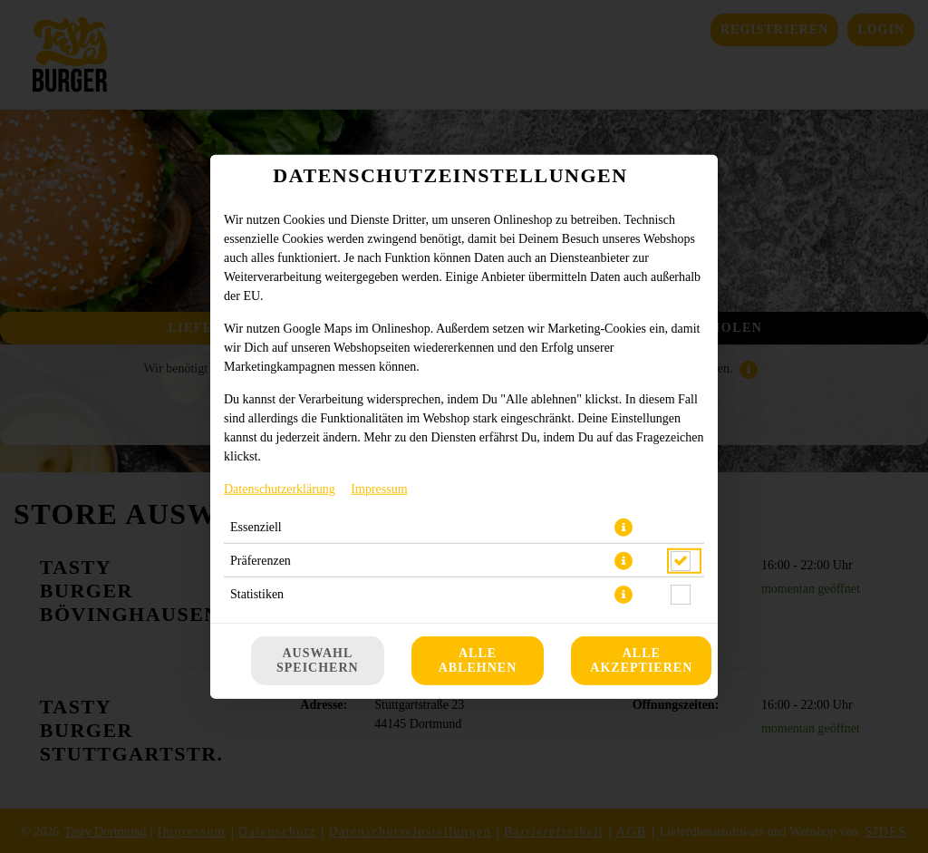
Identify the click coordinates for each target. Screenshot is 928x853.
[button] (623, 527)
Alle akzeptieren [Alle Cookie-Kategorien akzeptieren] (641, 660)
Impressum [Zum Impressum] (379, 488)
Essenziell (256, 526)
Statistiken (257, 593)
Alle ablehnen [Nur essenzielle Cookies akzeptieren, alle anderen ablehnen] (478, 660)
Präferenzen (260, 560)
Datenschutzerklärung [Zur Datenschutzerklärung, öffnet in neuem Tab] (279, 488)
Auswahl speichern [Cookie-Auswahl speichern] (317, 660)
